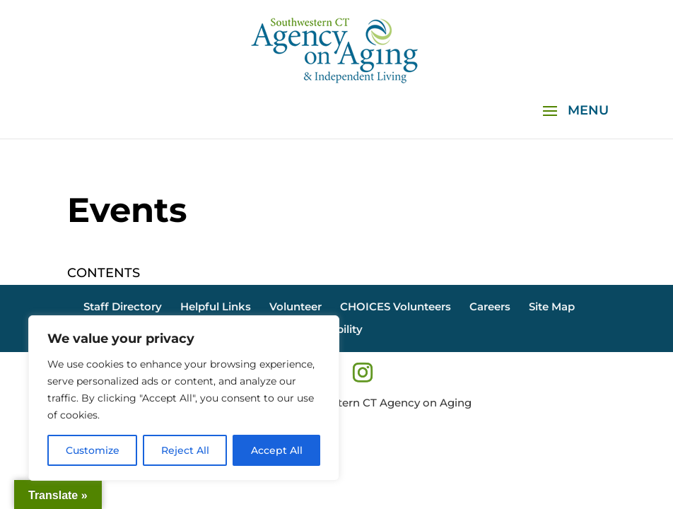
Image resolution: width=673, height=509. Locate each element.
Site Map (552, 306)
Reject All (185, 450)
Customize (92, 450)
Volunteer (295, 306)
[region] (183, 398)
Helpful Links (215, 306)
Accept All (277, 450)
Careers (489, 306)
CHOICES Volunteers (395, 306)
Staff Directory (122, 306)
